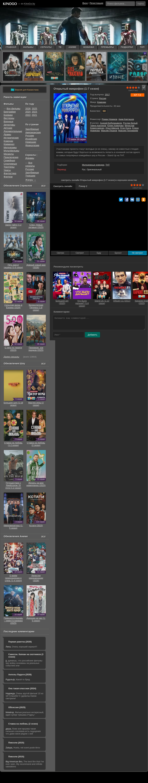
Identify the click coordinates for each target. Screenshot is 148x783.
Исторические (11, 137)
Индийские (31, 139)
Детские (8, 128)
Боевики (8, 115)
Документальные (13, 131)
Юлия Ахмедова (115, 125)
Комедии (101, 102)
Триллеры (9, 167)
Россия (102, 98)
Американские (33, 132)
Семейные (9, 160)
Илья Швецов (112, 128)
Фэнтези (8, 176)
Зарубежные (32, 129)
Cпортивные (10, 163)
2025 (34, 108)
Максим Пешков (109, 130)
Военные (8, 121)
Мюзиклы (9, 154)
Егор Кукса (125, 128)
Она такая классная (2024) (22, 688)
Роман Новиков (109, 119)
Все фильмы (13, 108)
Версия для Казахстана (24, 89)
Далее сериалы (11, 357)
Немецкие (30, 142)
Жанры (30, 180)
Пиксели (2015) (16, 742)
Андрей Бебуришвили (111, 123)
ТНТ (108, 165)
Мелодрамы (10, 147)
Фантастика (10, 173)
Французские (32, 145)
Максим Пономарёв (128, 130)
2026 (28, 108)
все (43, 185)
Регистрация (96, 3)
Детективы (9, 124)
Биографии (10, 111)
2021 (34, 115)
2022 (28, 115)
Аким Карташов (126, 119)
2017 (107, 94)
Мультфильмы (11, 150)
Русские (29, 135)
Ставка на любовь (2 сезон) (23, 724)
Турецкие (30, 175)
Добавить (92, 334)
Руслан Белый (130, 123)
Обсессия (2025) (17, 707)
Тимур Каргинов (98, 125)
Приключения (11, 157)
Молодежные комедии (93, 165)
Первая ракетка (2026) (20, 641)
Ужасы (7, 170)
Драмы (7, 134)
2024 (28, 111)
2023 (34, 111)
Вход (85, 3)
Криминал (9, 144)
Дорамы (29, 158)
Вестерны (9, 118)
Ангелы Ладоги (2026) (20, 674)
